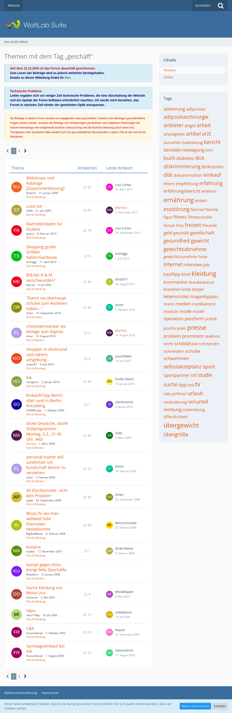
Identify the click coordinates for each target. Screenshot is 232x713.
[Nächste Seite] (25, 151)
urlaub (195, 393)
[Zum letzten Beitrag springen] (109, 187)
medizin (171, 311)
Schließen (220, 706)
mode (185, 311)
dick (199, 157)
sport (209, 366)
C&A (30, 628)
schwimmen (176, 358)
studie (205, 374)
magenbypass (204, 296)
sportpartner (177, 375)
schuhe (192, 351)
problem (172, 336)
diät (168, 174)
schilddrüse (186, 344)
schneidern (174, 351)
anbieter (173, 125)
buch (169, 157)
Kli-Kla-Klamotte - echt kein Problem (47, 493)
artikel (193, 133)
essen (201, 200)
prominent (193, 336)
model (198, 311)
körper (198, 289)
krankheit (172, 289)
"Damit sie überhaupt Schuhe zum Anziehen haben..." (46, 303)
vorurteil (198, 401)
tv (197, 384)
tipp (183, 385)
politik (211, 318)
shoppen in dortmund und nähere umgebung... (46, 354)
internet (173, 264)
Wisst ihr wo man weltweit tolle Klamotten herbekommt (42, 521)
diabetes (185, 158)
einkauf (212, 174)
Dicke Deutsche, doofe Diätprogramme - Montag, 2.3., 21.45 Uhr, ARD (47, 431)
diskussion (212, 167)
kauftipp (172, 274)
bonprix (33, 547)
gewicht (200, 240)
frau (180, 225)
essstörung (176, 209)
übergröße (176, 434)
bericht (212, 142)
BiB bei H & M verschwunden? (40, 277)
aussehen (172, 142)
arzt (206, 133)
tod (191, 384)
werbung (173, 409)
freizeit (193, 224)
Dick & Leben (34, 317)
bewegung (193, 150)
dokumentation (188, 175)
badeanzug (193, 142)
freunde (209, 225)
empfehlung (186, 183)
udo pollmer (175, 393)
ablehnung (174, 109)
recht (168, 343)
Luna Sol (34, 206)
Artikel (168, 77)
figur (168, 217)
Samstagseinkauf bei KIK (45, 648)
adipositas (196, 109)
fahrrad (197, 209)
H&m (31, 610)
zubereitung (194, 409)
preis (181, 328)
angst (190, 125)
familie (211, 209)
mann (169, 304)
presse (196, 327)
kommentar (176, 282)
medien (183, 304)
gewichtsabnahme (185, 249)
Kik (29, 377)
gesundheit (177, 240)
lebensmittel (176, 296)
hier (67, 77)
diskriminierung (182, 166)
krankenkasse (201, 282)
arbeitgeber (174, 134)
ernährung (179, 200)
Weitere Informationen (195, 706)
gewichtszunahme (180, 256)
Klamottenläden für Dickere (44, 226)
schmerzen (209, 343)
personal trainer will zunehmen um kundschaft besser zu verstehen (46, 464)
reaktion (212, 336)
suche (170, 384)
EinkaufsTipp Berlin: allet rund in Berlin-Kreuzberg (44, 400)
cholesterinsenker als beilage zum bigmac (46, 329)
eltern (169, 183)
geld (168, 233)
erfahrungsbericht (182, 191)
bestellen (173, 150)
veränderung (175, 402)
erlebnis (209, 191)
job (206, 265)
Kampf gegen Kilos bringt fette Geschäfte (46, 567)
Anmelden (203, 5)
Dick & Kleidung (35, 197)
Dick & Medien (35, 340)
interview (192, 265)
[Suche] (221, 5)
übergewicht (181, 425)
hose (202, 256)
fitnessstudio (200, 217)
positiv (170, 328)
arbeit (204, 125)
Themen (170, 70)
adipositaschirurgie (186, 116)
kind (186, 274)
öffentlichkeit (176, 416)
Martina (121, 207)
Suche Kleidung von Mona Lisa (44, 590)
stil (194, 375)
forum (169, 225)
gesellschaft (202, 233)
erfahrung (211, 183)
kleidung (204, 273)
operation (173, 319)
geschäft (181, 233)
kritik (186, 289)
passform (194, 319)
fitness (180, 217)
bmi (209, 150)
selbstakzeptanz (183, 366)
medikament (203, 304)
